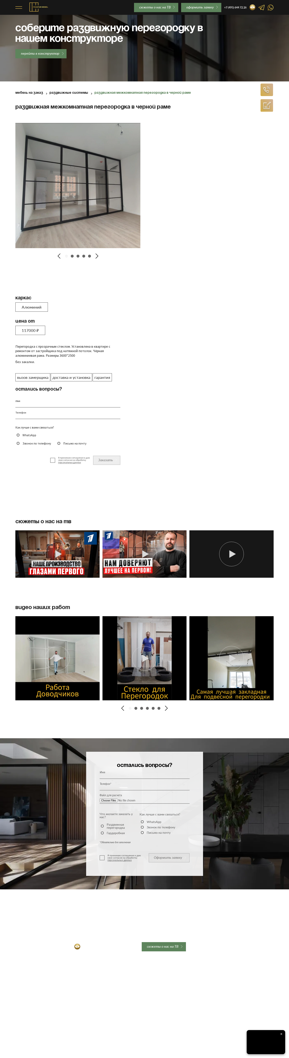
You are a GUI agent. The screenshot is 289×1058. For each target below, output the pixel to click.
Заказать (105, 460)
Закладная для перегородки (89, 974)
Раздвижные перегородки (33, 974)
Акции (19, 1029)
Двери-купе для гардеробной (36, 1019)
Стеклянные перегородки (33, 989)
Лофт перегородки (28, 994)
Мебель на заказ (29, 92)
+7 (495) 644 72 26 (32, 946)
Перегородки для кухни (32, 1004)
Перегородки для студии (33, 1014)
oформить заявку (200, 7)
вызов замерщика (32, 377)
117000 (30, 330)
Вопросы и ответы (131, 984)
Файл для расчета (111, 795)
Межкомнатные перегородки (36, 979)
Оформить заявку (168, 857)
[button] (59, 256)
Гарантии (75, 984)
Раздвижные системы (68, 92)
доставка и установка (71, 377)
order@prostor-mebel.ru (115, 947)
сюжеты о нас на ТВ (155, 7)
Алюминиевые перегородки (35, 984)
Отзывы (124, 979)
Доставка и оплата (82, 979)
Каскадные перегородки (32, 999)
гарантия (102, 377)
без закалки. (25, 362)
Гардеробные (24, 1024)
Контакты (125, 989)
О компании (127, 974)
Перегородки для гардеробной (37, 1009)
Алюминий (32, 307)
